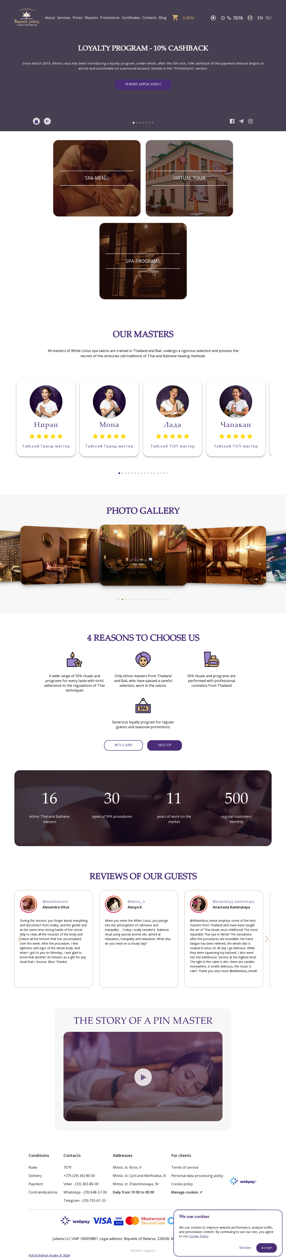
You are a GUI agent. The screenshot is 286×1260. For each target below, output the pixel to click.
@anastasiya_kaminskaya (233, 901)
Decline (245, 1248)
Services (63, 17)
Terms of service (185, 1167)
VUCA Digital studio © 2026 (49, 1255)
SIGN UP (164, 745)
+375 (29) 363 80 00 (79, 1175)
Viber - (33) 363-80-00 (81, 1184)
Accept (266, 1248)
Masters (91, 17)
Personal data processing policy (197, 1175)
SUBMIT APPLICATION (143, 84)
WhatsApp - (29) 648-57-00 (85, 1192)
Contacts (149, 17)
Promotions (110, 17)
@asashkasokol (55, 901)
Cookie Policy (198, 1236)
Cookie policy (182, 1184)
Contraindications (43, 1192)
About (50, 17)
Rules (33, 1167)
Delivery (35, 1175)
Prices (77, 17)
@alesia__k (136, 901)
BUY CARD (123, 745)
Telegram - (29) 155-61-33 (84, 1200)
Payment (36, 1184)
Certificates (131, 17)
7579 (238, 18)
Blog (162, 17)
